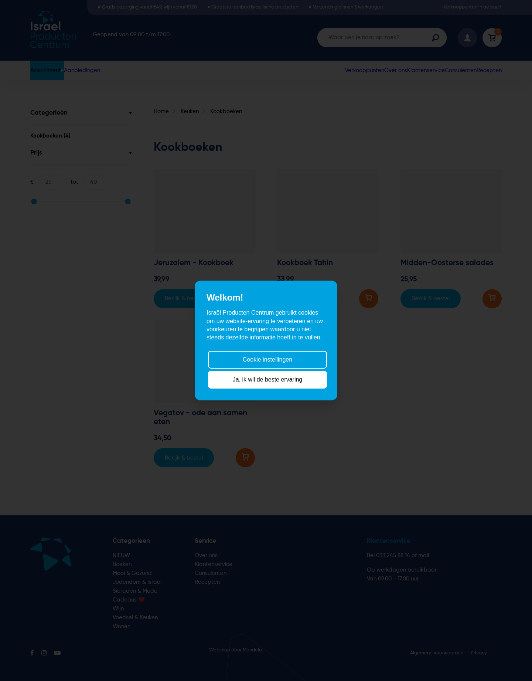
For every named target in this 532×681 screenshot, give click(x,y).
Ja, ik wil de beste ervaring (268, 379)
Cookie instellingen (267, 359)
